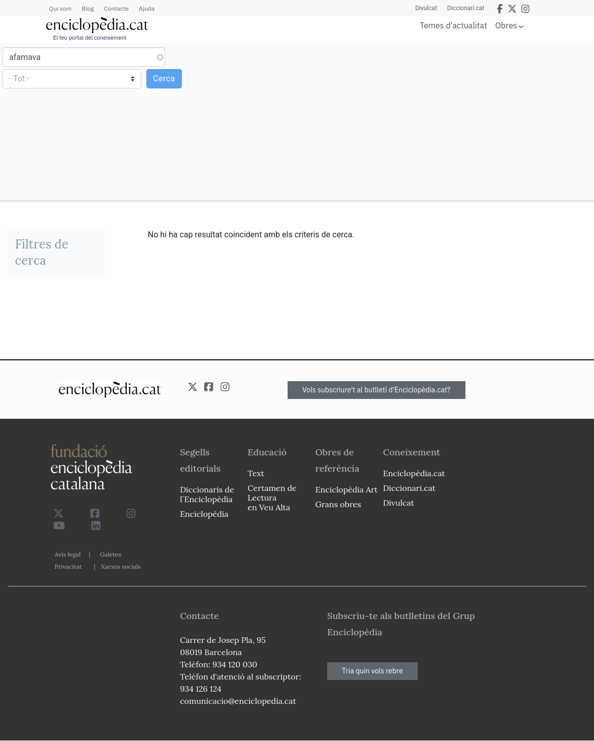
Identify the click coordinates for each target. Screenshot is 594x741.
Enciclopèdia (204, 514)
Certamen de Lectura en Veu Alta (271, 497)
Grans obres (338, 504)
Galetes (110, 554)
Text (255, 473)
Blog (88, 8)
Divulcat (426, 8)
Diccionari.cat (465, 8)
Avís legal (68, 554)
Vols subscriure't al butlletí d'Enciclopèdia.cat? (376, 389)
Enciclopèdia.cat (414, 473)
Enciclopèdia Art (347, 489)
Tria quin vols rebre (372, 670)
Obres (506, 25)
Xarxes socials (121, 566)
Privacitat (68, 566)
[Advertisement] (444, 121)
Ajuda (146, 8)
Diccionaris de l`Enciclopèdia (207, 494)
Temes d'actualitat (453, 25)
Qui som (60, 8)
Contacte (116, 8)
